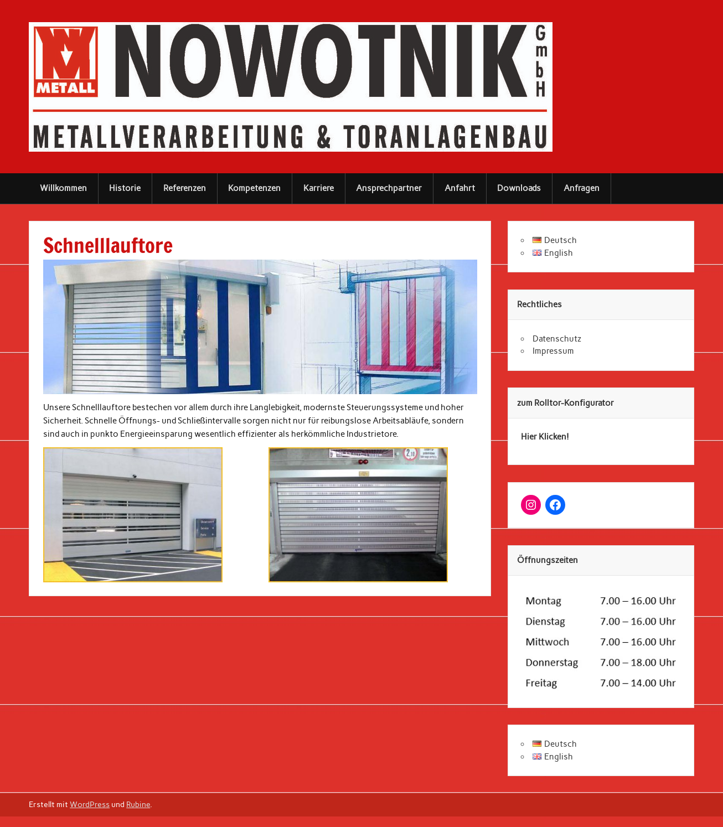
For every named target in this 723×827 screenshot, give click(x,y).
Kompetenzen (254, 188)
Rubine (138, 804)
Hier (529, 437)
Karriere (318, 188)
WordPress (90, 804)
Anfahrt (460, 188)
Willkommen (63, 188)
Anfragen (582, 188)
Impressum (553, 351)
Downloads (519, 188)
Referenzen (184, 188)
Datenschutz (557, 339)
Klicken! (553, 437)
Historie (125, 188)
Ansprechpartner (389, 188)
